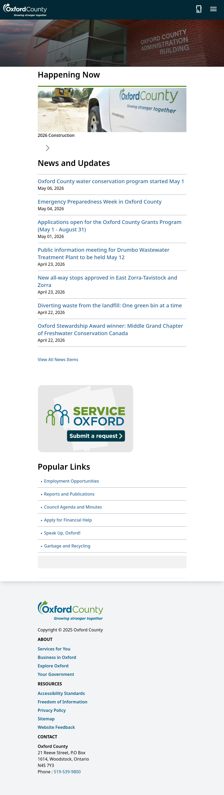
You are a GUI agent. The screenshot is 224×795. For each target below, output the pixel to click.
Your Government (56, 674)
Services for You (54, 649)
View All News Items (58, 359)
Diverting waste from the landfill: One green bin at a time (110, 305)
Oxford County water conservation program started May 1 (111, 181)
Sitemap (46, 719)
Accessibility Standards (61, 693)
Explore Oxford (53, 666)
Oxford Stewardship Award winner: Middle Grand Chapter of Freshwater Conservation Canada (110, 329)
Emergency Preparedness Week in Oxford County (100, 201)
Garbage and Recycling (67, 546)
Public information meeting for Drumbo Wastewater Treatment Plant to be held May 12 (104, 253)
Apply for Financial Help (68, 520)
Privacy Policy (52, 710)
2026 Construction (56, 135)
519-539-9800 (67, 772)
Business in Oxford (57, 657)
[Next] (47, 148)
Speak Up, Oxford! (62, 533)
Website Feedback (56, 727)
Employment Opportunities (71, 481)
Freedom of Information (63, 702)
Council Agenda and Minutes (73, 507)
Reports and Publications (69, 494)
